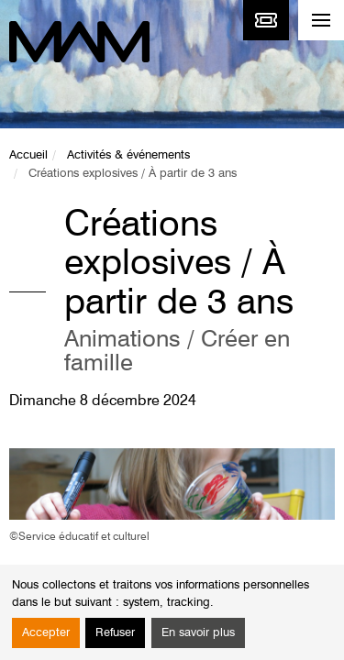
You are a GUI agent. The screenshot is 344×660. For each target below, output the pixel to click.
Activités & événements (128, 155)
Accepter (46, 633)
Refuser (115, 633)
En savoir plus (198, 633)
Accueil (28, 155)
